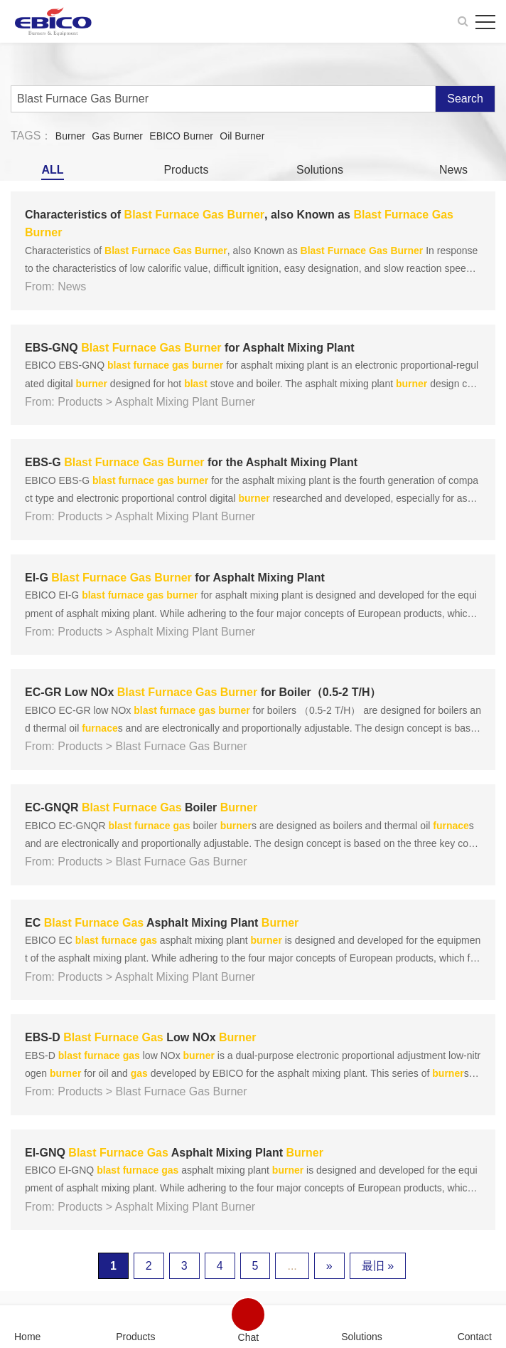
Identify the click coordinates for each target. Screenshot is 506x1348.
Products (185, 170)
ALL (52, 170)
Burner (70, 136)
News (453, 170)
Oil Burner (242, 136)
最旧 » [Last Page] (378, 1266)
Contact (475, 1336)
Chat (248, 1337)
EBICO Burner (180, 136)
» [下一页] (329, 1266)
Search (465, 99)
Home (27, 1336)
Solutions (319, 170)
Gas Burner (117, 136)
